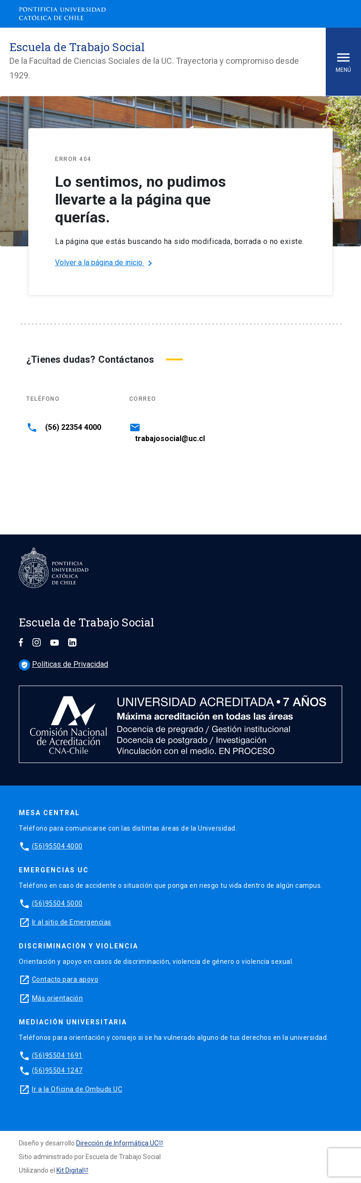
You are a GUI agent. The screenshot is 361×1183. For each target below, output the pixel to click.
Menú (343, 61)
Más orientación (57, 998)
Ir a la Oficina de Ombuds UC (77, 1089)
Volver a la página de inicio (105, 263)
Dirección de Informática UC (117, 1143)
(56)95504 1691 (57, 1055)
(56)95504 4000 (57, 846)
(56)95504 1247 (57, 1070)
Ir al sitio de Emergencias (71, 922)
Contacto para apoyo (65, 979)
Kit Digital (70, 1170)
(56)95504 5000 (57, 903)
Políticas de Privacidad (63, 664)
